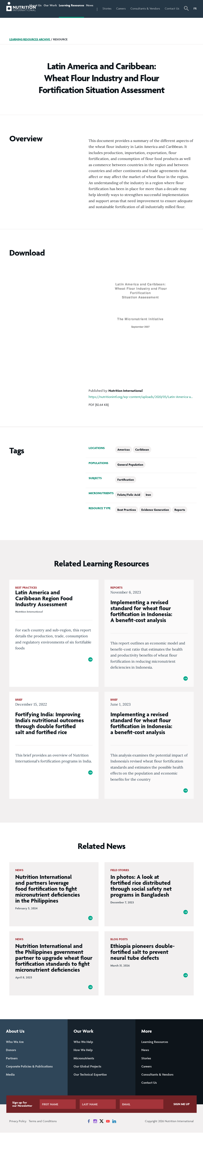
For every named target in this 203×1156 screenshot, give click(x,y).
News (99, 8)
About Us (40, 17)
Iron (148, 511)
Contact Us (174, 17)
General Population (130, 481)
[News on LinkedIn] (114, 1144)
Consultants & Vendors (150, 17)
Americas (123, 466)
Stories (117, 8)
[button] (187, 17)
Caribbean (142, 466)
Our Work (55, 17)
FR (195, 8)
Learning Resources (74, 17)
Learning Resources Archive (31, 56)
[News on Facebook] (88, 1144)
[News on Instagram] (95, 1144)
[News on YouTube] (107, 1144)
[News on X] (101, 1144)
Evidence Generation (155, 526)
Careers (132, 8)
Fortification (125, 496)
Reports (179, 526)
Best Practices (126, 526)
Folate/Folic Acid (128, 511)
